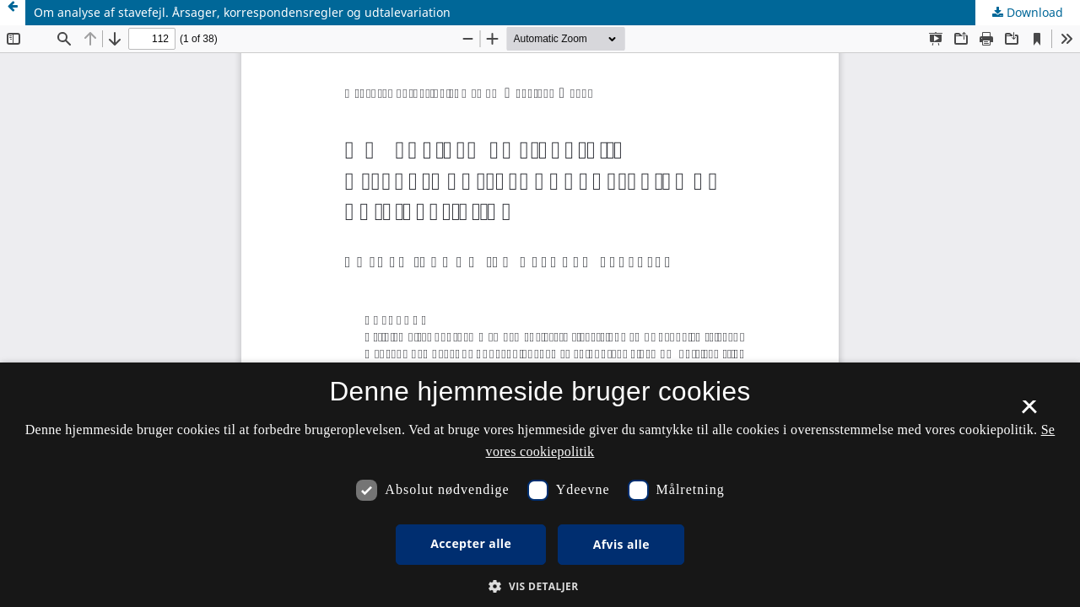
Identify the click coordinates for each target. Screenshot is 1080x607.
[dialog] (540, 485)
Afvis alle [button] (621, 544)
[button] (539, 586)
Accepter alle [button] (470, 543)
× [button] (1029, 412)
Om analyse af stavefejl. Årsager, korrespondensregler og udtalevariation (242, 12)
